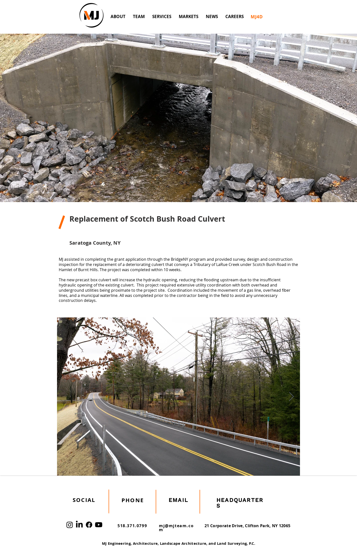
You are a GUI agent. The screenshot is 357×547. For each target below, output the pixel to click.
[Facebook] (89, 525)
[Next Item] (291, 396)
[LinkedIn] (79, 525)
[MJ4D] (256, 16)
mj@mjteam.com (176, 527)
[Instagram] (69, 525)
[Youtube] (98, 525)
